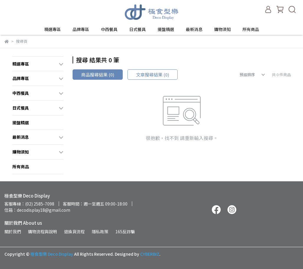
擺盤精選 (166, 29)
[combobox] (248, 74)
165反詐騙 (125, 231)
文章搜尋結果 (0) (152, 74)
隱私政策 (100, 231)
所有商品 (251, 29)
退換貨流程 (74, 231)
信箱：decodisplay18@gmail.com (37, 210)
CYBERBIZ (149, 254)
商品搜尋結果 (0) (97, 74)
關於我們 (12, 231)
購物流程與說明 (42, 231)
